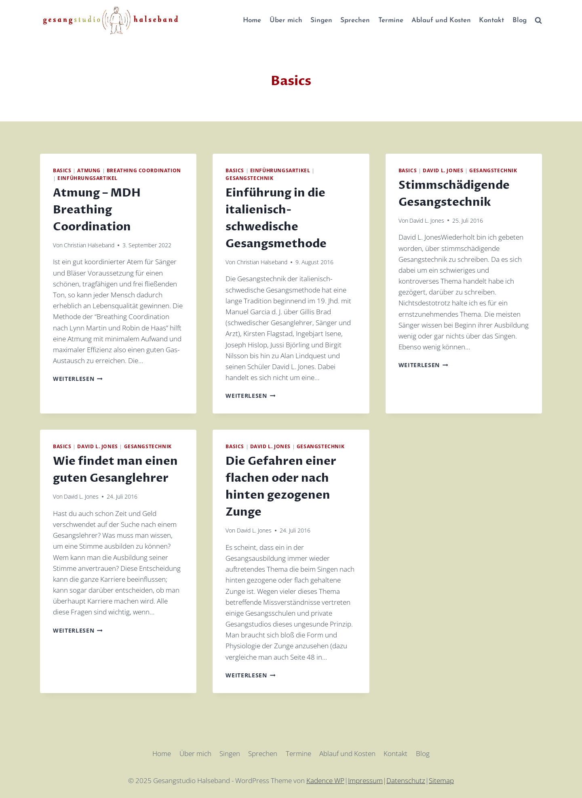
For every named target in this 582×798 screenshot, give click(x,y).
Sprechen (355, 20)
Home (252, 20)
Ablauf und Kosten (441, 20)
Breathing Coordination (144, 170)
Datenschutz (405, 780)
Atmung (89, 170)
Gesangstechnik (249, 178)
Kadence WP (325, 780)
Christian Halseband (89, 245)
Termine (390, 20)
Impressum (365, 780)
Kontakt (491, 20)
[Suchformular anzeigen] (538, 20)
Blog (519, 20)
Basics (62, 170)
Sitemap (441, 780)
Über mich (286, 20)
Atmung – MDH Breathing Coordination (97, 209)
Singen (321, 20)
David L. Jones (443, 170)
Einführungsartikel (87, 178)
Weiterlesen (78, 378)
